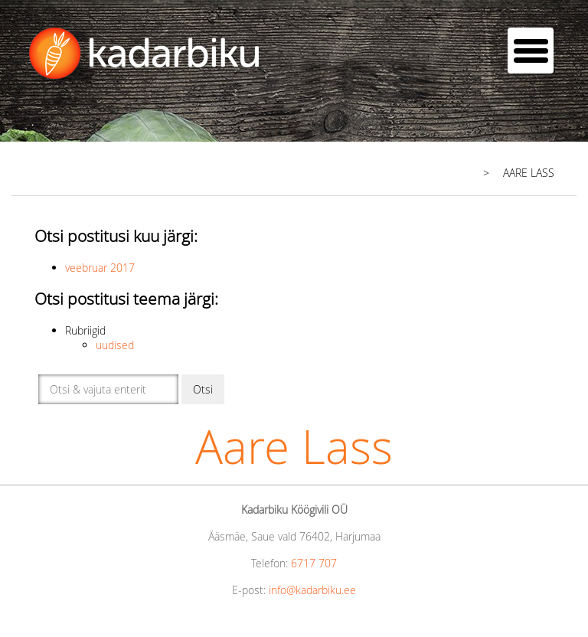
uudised (115, 345)
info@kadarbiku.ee (312, 590)
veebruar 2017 (100, 267)
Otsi (203, 389)
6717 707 (314, 563)
